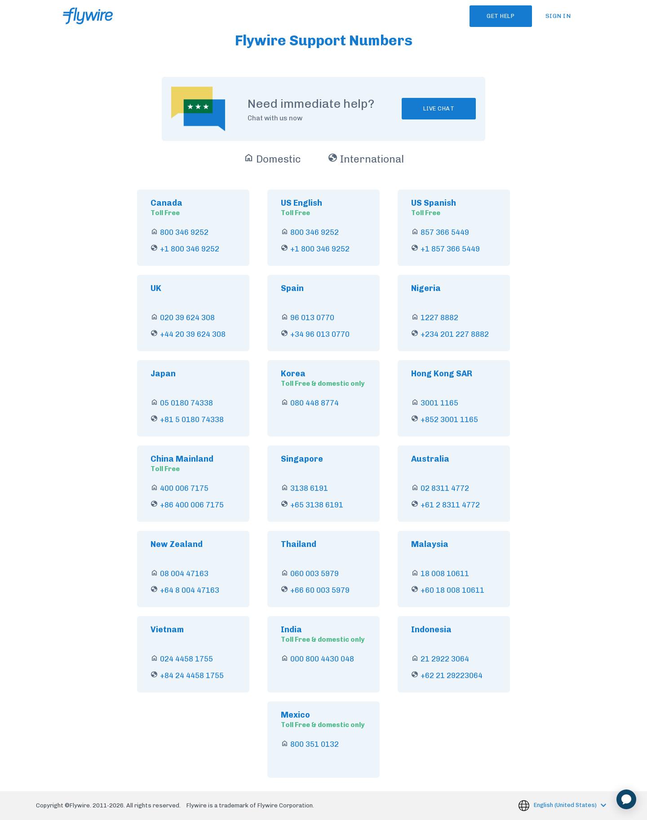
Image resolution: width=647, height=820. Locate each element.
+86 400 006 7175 (192, 504)
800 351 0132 (314, 744)
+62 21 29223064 (452, 675)
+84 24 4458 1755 (192, 675)
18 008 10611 (445, 573)
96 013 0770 (312, 317)
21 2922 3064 (445, 658)
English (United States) (566, 805)
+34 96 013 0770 (320, 334)
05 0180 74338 (186, 402)
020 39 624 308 (187, 317)
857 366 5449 (445, 232)
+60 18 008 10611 (452, 590)
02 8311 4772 (445, 488)
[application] (626, 799)
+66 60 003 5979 (320, 590)
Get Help (496, 16)
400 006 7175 (184, 488)
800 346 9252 (184, 232)
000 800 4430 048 (322, 658)
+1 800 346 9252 (189, 248)
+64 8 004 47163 (189, 590)
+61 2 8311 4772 (450, 504)
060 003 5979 (314, 573)
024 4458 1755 (186, 658)
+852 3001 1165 (449, 419)
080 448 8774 (314, 402)
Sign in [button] (558, 16)
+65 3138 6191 (316, 504)
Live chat (439, 108)
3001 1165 (439, 402)
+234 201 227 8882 (455, 334)
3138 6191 (309, 488)
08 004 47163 (184, 573)
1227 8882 (439, 317)
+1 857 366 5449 (450, 248)
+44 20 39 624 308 (193, 334)
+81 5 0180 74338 (192, 419)
